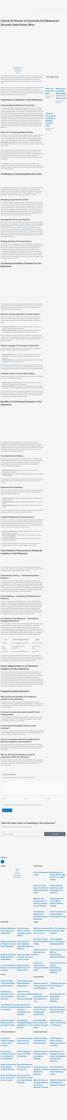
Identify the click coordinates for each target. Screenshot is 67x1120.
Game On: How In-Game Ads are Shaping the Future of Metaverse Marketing (25, 1010)
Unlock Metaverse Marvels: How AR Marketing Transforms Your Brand (57, 1063)
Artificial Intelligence (12, 137)
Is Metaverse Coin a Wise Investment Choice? (42, 963)
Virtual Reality (39, 990)
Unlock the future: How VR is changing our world (58, 999)
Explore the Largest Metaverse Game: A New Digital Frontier (9, 1038)
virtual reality (11, 581)
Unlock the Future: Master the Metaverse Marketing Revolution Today (49, 126)
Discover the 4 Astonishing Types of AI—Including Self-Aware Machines (8, 1074)
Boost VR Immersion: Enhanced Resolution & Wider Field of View (58, 1028)
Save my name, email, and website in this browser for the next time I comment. (22, 806)
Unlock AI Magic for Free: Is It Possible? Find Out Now (25, 1072)
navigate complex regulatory (23, 228)
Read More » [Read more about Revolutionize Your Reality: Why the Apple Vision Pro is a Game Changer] (59, 107)
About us (4, 859)
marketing (11, 451)
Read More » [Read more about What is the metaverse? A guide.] (48, 98)
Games (2, 586)
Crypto (36, 926)
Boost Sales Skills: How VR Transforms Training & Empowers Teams (41, 1043)
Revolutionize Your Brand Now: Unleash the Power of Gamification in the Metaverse (25, 1025)
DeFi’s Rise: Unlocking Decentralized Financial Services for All (41, 937)
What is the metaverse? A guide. (50, 91)
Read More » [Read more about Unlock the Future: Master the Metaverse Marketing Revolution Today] (48, 137)
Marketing (4, 926)
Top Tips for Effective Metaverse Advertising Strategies (6, 976)
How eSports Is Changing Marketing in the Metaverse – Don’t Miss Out (24, 1041)
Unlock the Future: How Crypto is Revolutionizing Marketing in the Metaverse (57, 981)
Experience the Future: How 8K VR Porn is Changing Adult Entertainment (41, 1028)
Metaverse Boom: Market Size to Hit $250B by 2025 (24, 973)
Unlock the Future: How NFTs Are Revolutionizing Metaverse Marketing (57, 965)
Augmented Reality (41, 1052)
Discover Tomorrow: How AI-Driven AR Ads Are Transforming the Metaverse (25, 1103)
